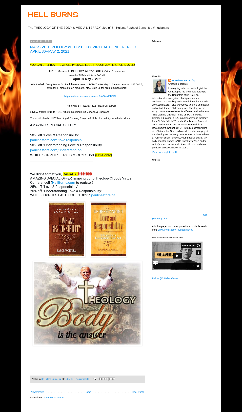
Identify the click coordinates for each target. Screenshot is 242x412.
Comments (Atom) (54, 397)
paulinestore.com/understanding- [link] (57, 150)
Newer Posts (37, 392)
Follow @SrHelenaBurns (165, 278)
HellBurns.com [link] (63, 183)
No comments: (83, 379)
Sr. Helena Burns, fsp (183, 80)
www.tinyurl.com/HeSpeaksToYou (175, 229)
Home (88, 392)
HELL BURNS (53, 14)
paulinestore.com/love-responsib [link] (57, 140)
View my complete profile (165, 152)
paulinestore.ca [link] (103, 195)
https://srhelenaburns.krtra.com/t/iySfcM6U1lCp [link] (90, 96)
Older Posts (138, 392)
